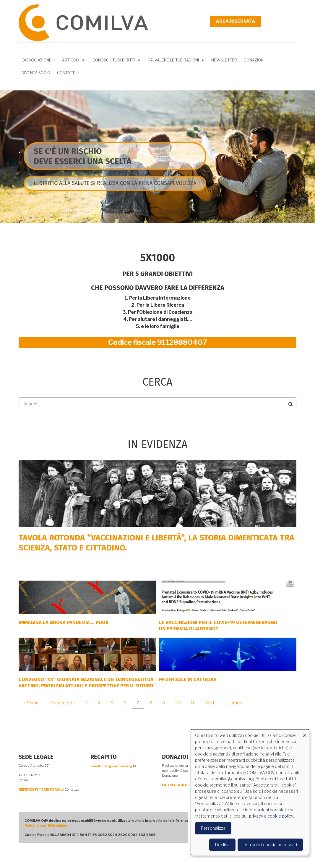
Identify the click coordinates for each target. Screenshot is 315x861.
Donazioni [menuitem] (254, 60)
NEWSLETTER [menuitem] (224, 60)
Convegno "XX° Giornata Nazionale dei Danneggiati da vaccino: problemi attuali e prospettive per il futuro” (87, 682)
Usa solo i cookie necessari (270, 844)
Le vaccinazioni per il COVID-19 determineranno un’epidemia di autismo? (218, 625)
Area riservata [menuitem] (235, 21)
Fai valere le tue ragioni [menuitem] (175, 61)
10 (180, 703)
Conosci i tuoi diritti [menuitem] (115, 61)
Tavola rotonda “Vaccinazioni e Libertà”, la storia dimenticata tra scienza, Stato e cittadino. (156, 543)
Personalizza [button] (213, 828)
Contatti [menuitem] (67, 74)
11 (194, 703)
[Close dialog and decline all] (304, 733)
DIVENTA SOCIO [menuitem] (36, 72)
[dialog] (250, 792)
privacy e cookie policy (271, 815)
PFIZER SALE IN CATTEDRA (187, 679)
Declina (222, 844)
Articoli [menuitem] (72, 61)
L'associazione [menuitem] (37, 62)
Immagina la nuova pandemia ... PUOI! (63, 622)
